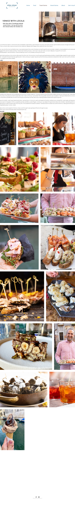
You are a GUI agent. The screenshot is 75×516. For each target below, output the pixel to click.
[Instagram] (39, 497)
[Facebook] (36, 497)
